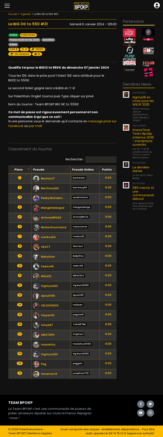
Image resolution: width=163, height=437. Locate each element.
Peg (39, 364)
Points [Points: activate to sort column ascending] (107, 169)
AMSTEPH (44, 335)
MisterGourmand (49, 227)
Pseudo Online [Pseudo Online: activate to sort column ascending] (83, 169)
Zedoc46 (43, 266)
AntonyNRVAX (47, 217)
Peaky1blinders (48, 198)
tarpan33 (44, 315)
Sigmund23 (45, 286)
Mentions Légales (40, 433)
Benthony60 (46, 188)
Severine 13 (45, 374)
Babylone (44, 256)
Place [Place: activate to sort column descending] (18, 169)
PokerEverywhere (31, 429)
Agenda (26, 14)
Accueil (12, 14)
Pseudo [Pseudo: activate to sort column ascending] (38, 169)
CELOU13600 (46, 305)
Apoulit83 (44, 295)
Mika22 (42, 276)
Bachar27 (44, 178)
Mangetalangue (48, 208)
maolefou (44, 344)
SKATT (42, 247)
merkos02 (44, 237)
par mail (35, 126)
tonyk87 (43, 325)
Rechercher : (104, 159)
